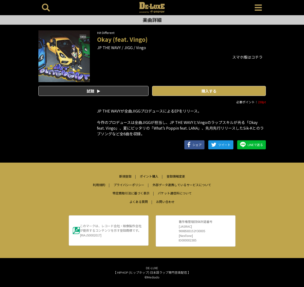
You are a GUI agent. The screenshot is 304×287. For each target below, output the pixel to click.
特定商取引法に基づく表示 (131, 193)
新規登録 (125, 176)
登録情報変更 (176, 176)
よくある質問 (138, 201)
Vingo (141, 47)
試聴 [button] (93, 91)
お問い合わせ (165, 201)
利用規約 (99, 185)
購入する (209, 91)
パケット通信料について (175, 193)
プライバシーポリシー (128, 185)
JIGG (128, 47)
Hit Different (105, 32)
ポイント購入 (149, 176)
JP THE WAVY (109, 47)
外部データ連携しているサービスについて (182, 185)
